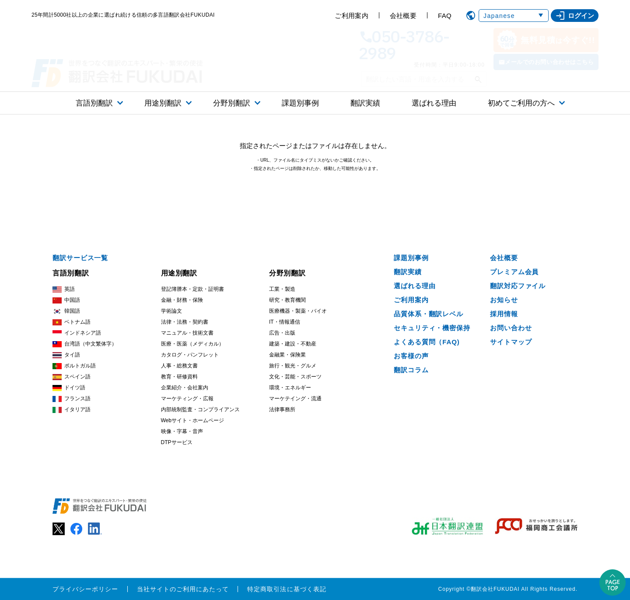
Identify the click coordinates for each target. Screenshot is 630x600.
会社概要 (403, 15)
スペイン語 (71, 377)
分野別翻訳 (231, 103)
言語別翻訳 (94, 103)
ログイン (574, 16)
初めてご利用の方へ (521, 103)
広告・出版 (282, 333)
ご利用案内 (351, 15)
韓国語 (66, 311)
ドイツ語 (68, 388)
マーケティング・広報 (187, 398)
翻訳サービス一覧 (80, 257)
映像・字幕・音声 (182, 431)
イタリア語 (71, 409)
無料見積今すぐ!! (546, 40)
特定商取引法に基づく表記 (286, 589)
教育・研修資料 (179, 377)
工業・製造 (282, 289)
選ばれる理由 (434, 103)
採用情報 (504, 314)
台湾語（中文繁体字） (84, 344)
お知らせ (504, 300)
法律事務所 (282, 409)
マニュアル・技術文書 (187, 333)
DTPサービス (176, 442)
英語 (63, 289)
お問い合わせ (511, 328)
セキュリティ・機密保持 (432, 328)
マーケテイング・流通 (295, 398)
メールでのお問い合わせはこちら (549, 62)
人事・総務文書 (179, 366)
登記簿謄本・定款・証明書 (192, 289)
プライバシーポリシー (85, 589)
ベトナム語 (71, 322)
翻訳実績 (365, 103)
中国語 (66, 300)
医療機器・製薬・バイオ (298, 311)
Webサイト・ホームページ (192, 420)
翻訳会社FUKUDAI (495, 589)
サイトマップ (511, 342)
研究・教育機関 (287, 300)
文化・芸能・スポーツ (295, 377)
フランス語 (71, 398)
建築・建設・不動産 (292, 344)
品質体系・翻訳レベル (428, 314)
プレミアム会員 (514, 271)
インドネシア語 (76, 333)
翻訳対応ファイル (518, 285)
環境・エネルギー (290, 388)
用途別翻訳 (163, 103)
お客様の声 (411, 356)
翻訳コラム (411, 370)
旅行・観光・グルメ (292, 366)
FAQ (445, 15)
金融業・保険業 (287, 355)
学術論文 (171, 311)
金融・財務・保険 (182, 300)
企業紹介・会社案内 (184, 388)
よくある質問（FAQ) (427, 342)
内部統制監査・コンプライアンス (200, 409)
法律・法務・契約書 (184, 322)
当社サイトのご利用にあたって (183, 589)
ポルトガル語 (74, 366)
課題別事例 (300, 103)
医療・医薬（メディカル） (192, 344)
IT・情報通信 (284, 322)
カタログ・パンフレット (190, 355)
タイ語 (66, 355)
